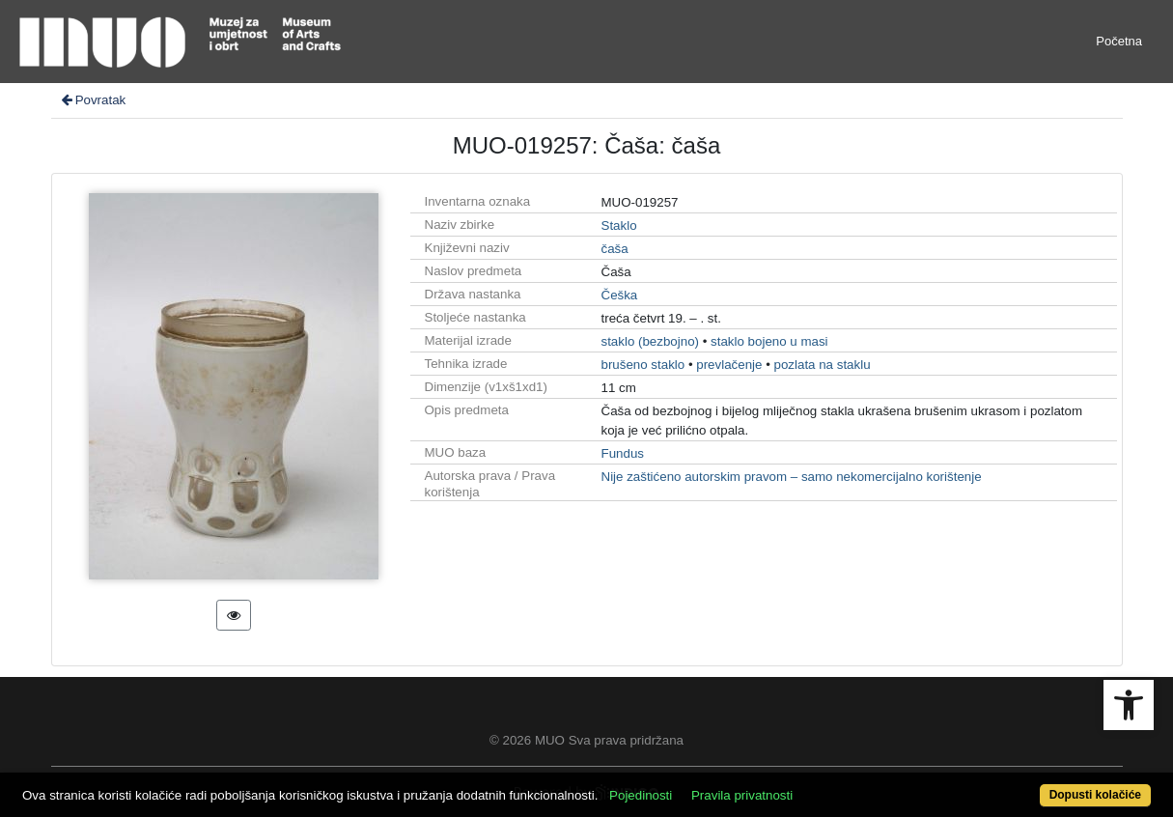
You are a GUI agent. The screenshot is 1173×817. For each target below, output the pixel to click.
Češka (619, 295)
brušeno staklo (643, 364)
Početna (1119, 41)
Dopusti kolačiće (1095, 795)
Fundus (622, 453)
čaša (614, 248)
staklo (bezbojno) (650, 341)
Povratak (92, 100)
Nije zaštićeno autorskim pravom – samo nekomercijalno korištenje (791, 476)
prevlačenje (729, 364)
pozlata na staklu (822, 364)
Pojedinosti (640, 795)
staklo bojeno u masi (769, 341)
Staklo (619, 225)
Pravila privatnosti (742, 795)
